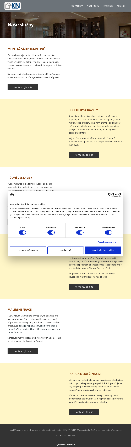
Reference (108, 5)
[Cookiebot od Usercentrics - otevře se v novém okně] (110, 195)
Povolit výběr (65, 250)
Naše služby (93, 5)
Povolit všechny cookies (103, 250)
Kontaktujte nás (23, 87)
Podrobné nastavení (107, 242)
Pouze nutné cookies (28, 250)
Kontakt (120, 5)
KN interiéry (77, 5)
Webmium (71, 445)
